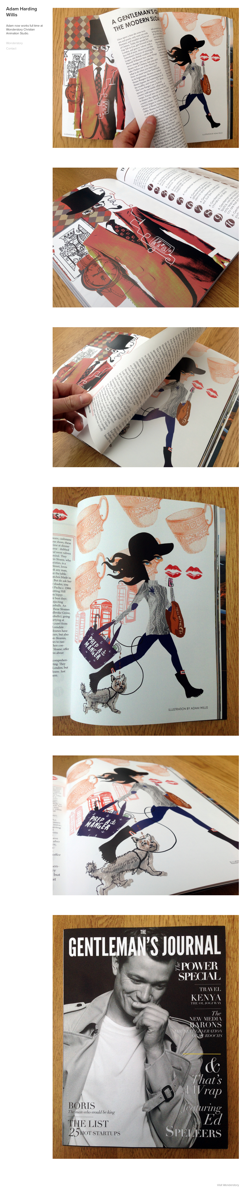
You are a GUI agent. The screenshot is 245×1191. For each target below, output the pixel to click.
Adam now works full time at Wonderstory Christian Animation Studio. (24, 29)
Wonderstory (14, 43)
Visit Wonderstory (228, 1185)
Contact (11, 48)
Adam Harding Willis (22, 11)
